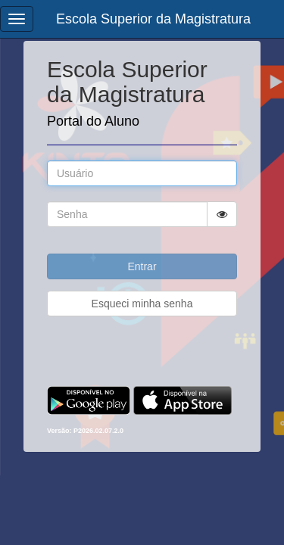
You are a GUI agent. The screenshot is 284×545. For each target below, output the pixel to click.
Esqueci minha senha (142, 303)
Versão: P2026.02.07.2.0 (85, 430)
